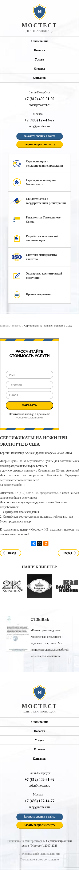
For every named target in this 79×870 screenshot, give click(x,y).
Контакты (39, 77)
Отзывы (39, 68)
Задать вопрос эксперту (39, 144)
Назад (12, 553)
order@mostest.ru (39, 105)
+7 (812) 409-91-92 (39, 99)
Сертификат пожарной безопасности (41, 182)
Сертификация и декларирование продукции (44, 163)
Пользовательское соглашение (39, 859)
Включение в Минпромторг (25, 841)
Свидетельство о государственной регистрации (46, 201)
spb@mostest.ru (49, 492)
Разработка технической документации (42, 238)
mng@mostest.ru (39, 126)
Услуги (39, 59)
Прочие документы (38, 294)
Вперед (67, 553)
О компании (39, 41)
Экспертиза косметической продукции (44, 275)
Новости (39, 50)
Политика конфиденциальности (39, 853)
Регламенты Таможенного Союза (43, 219)
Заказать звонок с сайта (39, 136)
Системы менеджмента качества (41, 257)
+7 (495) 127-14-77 (39, 120)
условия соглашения (29, 417)
